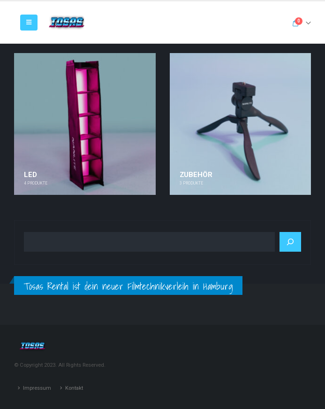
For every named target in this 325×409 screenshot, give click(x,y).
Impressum (37, 388)
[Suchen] (290, 242)
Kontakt (74, 388)
